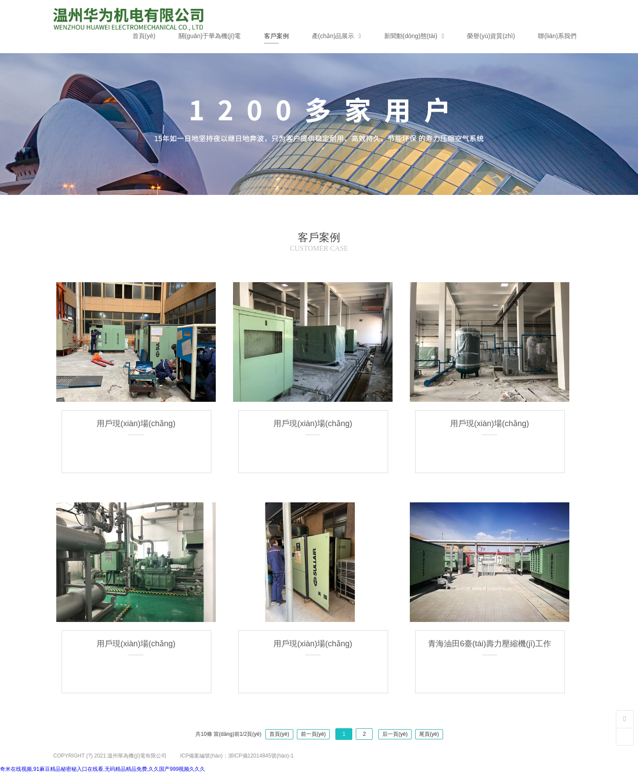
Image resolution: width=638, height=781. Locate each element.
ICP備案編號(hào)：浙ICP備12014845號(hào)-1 (236, 756)
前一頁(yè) (313, 734)
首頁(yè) (279, 734)
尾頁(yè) (429, 734)
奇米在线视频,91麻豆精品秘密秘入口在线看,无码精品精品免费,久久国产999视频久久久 (102, 769)
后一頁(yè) (395, 734)
